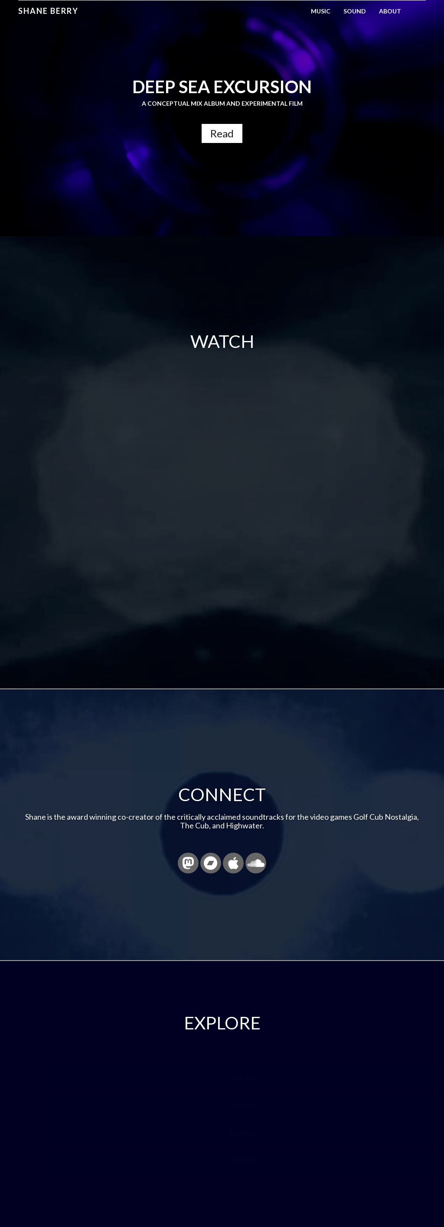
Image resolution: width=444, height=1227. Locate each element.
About (390, 11)
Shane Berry (48, 11)
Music (320, 11)
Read (222, 133)
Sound (354, 11)
